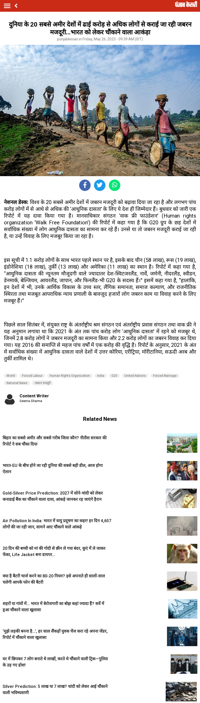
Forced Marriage (165, 376)
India (100, 376)
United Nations (135, 376)
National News (17, 383)
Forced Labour (32, 376)
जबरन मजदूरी (43, 383)
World (11, 376)
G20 (114, 376)
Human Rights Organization (70, 376)
